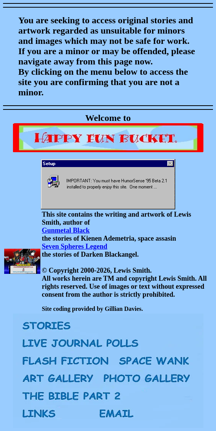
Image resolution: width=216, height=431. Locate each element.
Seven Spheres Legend (74, 246)
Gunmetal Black (66, 230)
